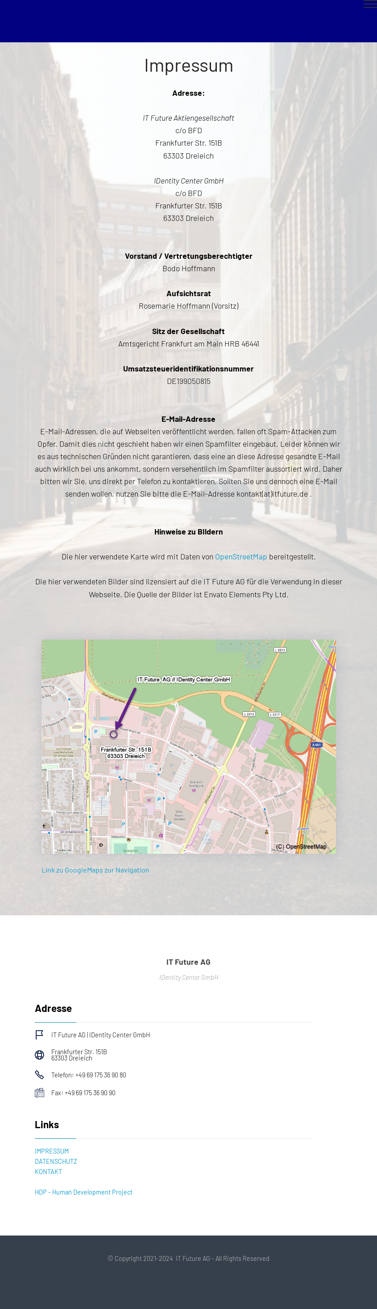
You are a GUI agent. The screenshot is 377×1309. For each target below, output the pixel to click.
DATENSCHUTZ (56, 1161)
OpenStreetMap (242, 556)
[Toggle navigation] (188, 8)
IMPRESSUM (52, 1151)
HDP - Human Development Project (84, 1192)
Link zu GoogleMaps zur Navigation (95, 869)
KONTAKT (48, 1171)
